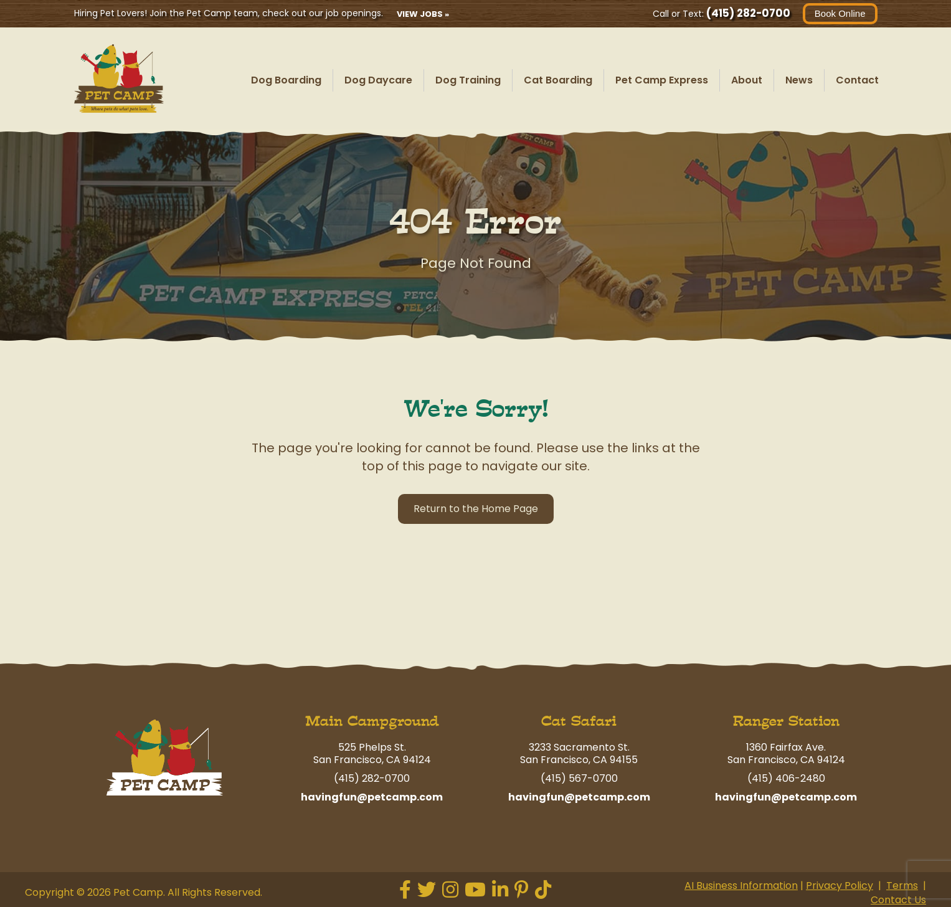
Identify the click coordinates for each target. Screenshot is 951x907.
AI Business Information (741, 885)
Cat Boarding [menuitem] (558, 80)
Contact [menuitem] (857, 80)
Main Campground (372, 721)
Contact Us (898, 900)
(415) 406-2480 (786, 778)
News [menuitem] (799, 80)
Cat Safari (579, 721)
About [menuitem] (746, 80)
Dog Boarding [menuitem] (286, 80)
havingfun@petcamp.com (372, 797)
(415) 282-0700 (748, 13)
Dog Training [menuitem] (468, 80)
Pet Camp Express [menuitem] (661, 80)
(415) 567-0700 (579, 778)
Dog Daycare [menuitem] (378, 80)
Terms (902, 885)
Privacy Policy (839, 885)
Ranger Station (786, 721)
